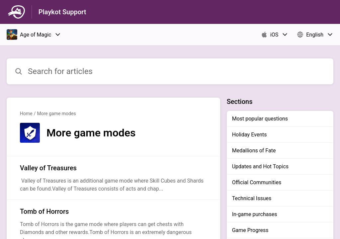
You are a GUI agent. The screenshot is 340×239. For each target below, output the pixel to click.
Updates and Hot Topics (260, 166)
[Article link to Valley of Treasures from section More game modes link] (113, 178)
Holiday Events (249, 134)
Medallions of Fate (254, 150)
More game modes (56, 113)
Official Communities (257, 182)
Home (26, 113)
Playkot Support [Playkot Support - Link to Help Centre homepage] (62, 12)
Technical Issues (252, 198)
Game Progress (250, 230)
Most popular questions (260, 119)
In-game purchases (254, 214)
